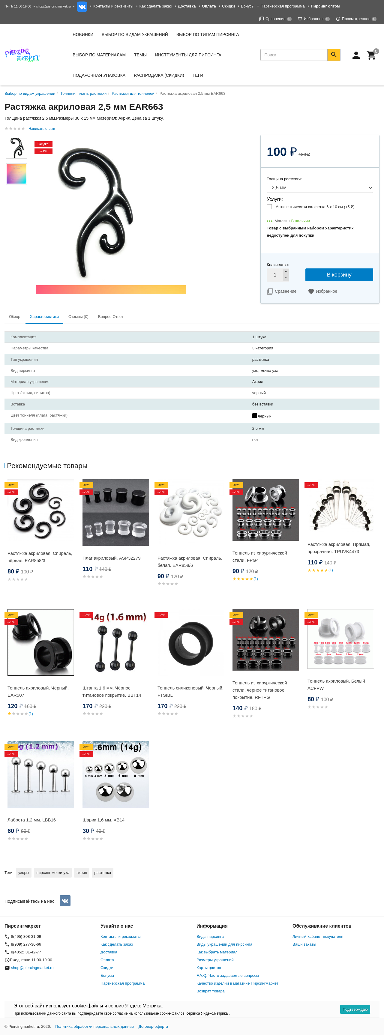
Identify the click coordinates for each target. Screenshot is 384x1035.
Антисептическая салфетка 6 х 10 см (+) (315, 207)
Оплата (107, 960)
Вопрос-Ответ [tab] (110, 316)
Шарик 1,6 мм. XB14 (103, 819)
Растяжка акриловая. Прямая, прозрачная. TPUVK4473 (339, 548)
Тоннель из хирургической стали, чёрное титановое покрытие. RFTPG (259, 690)
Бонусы (247, 6)
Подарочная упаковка (99, 75)
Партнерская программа (282, 6)
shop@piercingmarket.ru (53, 6)
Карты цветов (208, 967)
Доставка (108, 952)
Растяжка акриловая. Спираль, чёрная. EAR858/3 (40, 557)
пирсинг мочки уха (52, 872)
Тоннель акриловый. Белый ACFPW (336, 684)
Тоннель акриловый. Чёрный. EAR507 (38, 691)
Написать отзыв (41, 129)
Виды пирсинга (210, 936)
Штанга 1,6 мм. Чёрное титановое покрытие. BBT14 (111, 691)
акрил (81, 872)
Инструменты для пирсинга (188, 54)
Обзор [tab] (14, 316)
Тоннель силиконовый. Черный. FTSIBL (191, 691)
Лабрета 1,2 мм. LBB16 (32, 819)
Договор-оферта (153, 1026)
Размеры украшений (215, 960)
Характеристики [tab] (44, 316)
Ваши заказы (304, 944)
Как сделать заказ (156, 6)
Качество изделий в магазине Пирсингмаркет (237, 983)
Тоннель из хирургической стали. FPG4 (259, 556)
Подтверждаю (355, 1009)
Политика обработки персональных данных (94, 1026)
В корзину (339, 275)
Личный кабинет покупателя (317, 936)
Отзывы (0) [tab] (78, 316)
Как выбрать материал (217, 952)
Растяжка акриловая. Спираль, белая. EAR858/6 (190, 561)
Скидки (228, 6)
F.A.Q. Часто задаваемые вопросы (227, 975)
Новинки (83, 34)
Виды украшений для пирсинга (224, 944)
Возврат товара (210, 991)
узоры (23, 872)
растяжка (102, 872)
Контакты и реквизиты (113, 6)
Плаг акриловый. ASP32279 (111, 558)
